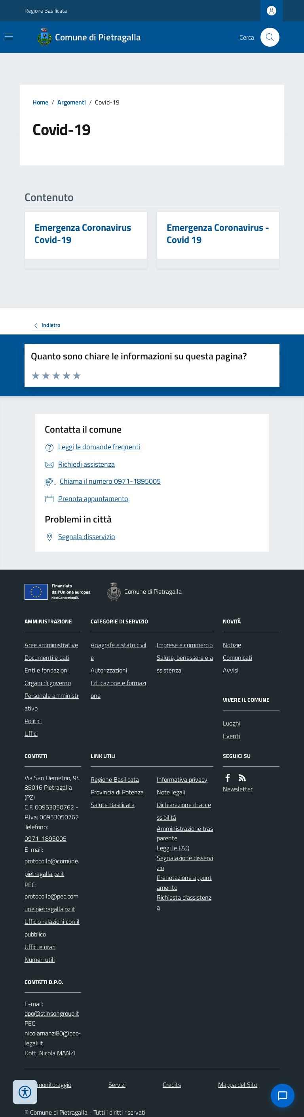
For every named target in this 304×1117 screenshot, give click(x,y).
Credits (172, 1084)
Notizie (232, 645)
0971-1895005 (45, 838)
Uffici (31, 733)
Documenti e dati (47, 657)
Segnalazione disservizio (185, 862)
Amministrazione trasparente (185, 833)
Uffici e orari (40, 947)
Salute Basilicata (113, 804)
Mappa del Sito (237, 1084)
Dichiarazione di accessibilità (184, 811)
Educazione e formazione (118, 689)
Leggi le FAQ (173, 848)
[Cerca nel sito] (266, 37)
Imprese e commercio (185, 645)
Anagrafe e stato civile (118, 651)
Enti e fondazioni (46, 670)
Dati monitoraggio (48, 1084)
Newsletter (238, 789)
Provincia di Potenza (117, 792)
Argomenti (71, 102)
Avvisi (230, 670)
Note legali (171, 792)
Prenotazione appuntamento (184, 882)
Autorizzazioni (109, 670)
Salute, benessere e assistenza (185, 664)
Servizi (116, 1084)
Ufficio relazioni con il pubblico (52, 928)
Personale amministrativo (52, 702)
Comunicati (237, 657)
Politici (33, 721)
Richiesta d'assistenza (184, 902)
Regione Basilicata (46, 10)
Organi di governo (48, 683)
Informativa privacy (182, 779)
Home (40, 102)
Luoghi (231, 723)
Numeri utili (40, 959)
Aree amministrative (51, 645)
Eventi (231, 736)
